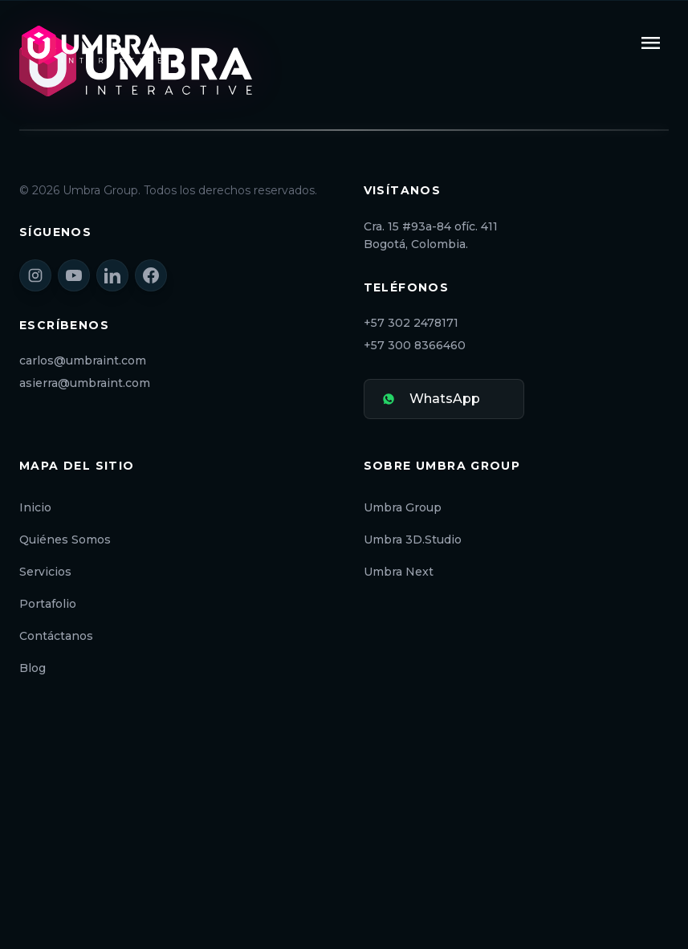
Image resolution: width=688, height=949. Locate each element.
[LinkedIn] (112, 275)
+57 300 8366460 (415, 345)
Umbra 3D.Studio (413, 539)
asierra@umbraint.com (84, 383)
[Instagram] (35, 275)
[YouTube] (74, 275)
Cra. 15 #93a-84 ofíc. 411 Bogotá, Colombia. (431, 235)
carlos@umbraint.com (82, 360)
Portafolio (47, 604)
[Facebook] (151, 275)
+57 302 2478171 (411, 323)
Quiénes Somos (65, 539)
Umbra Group (403, 507)
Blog (32, 668)
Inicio (35, 507)
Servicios (45, 571)
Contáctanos (56, 636)
